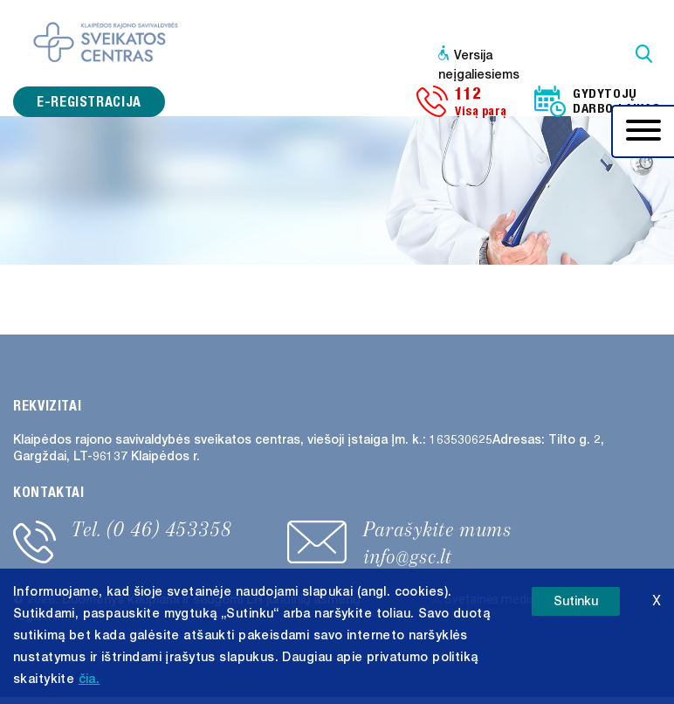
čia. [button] (89, 679)
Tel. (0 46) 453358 (152, 529)
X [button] (656, 600)
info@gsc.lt (407, 556)
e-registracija (89, 101)
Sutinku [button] (576, 601)
